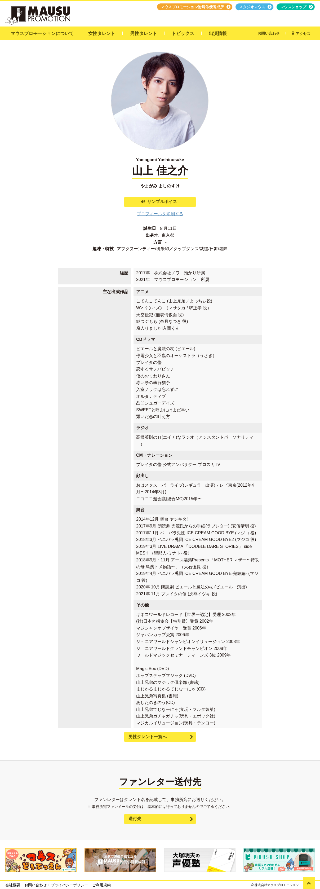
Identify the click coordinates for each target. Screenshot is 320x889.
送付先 (134, 818)
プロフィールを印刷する (160, 214)
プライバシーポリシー (69, 885)
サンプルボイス (162, 201)
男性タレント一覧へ (147, 736)
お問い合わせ (35, 885)
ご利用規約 (101, 885)
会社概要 (12, 885)
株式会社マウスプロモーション (277, 885)
